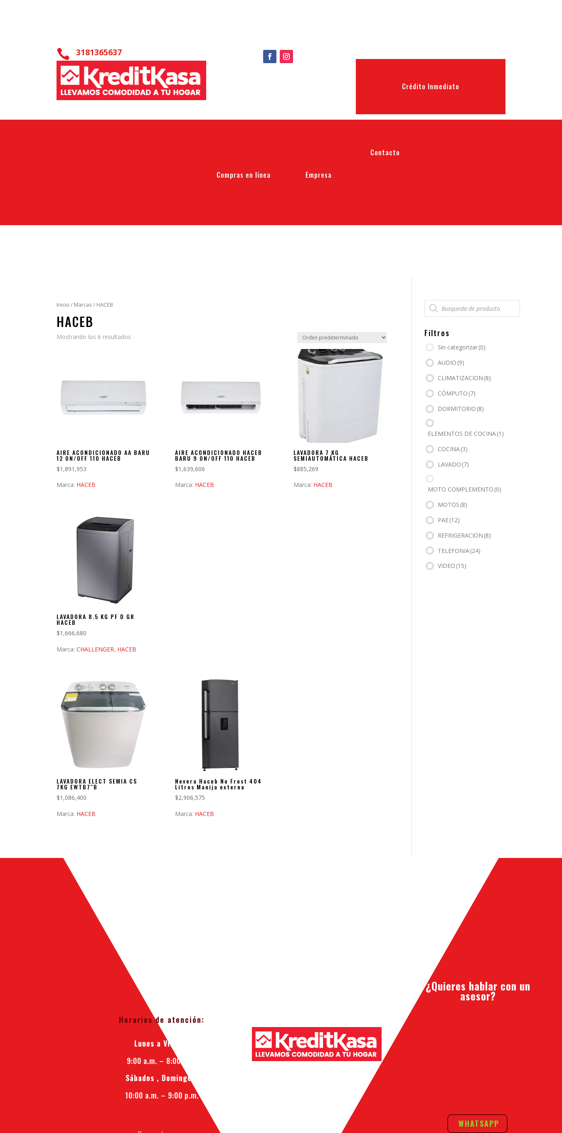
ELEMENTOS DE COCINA (466, 433)
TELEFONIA (459, 551)
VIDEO (452, 566)
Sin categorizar (462, 347)
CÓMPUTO (457, 393)
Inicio (63, 304)
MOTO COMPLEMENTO (464, 489)
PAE (449, 520)
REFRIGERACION (464, 535)
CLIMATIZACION (464, 378)
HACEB (86, 485)
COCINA (453, 449)
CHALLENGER (95, 649)
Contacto (385, 154)
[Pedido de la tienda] (342, 337)
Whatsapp (478, 1022)
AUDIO (451, 362)
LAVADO (453, 464)
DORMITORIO (461, 409)
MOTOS (452, 505)
